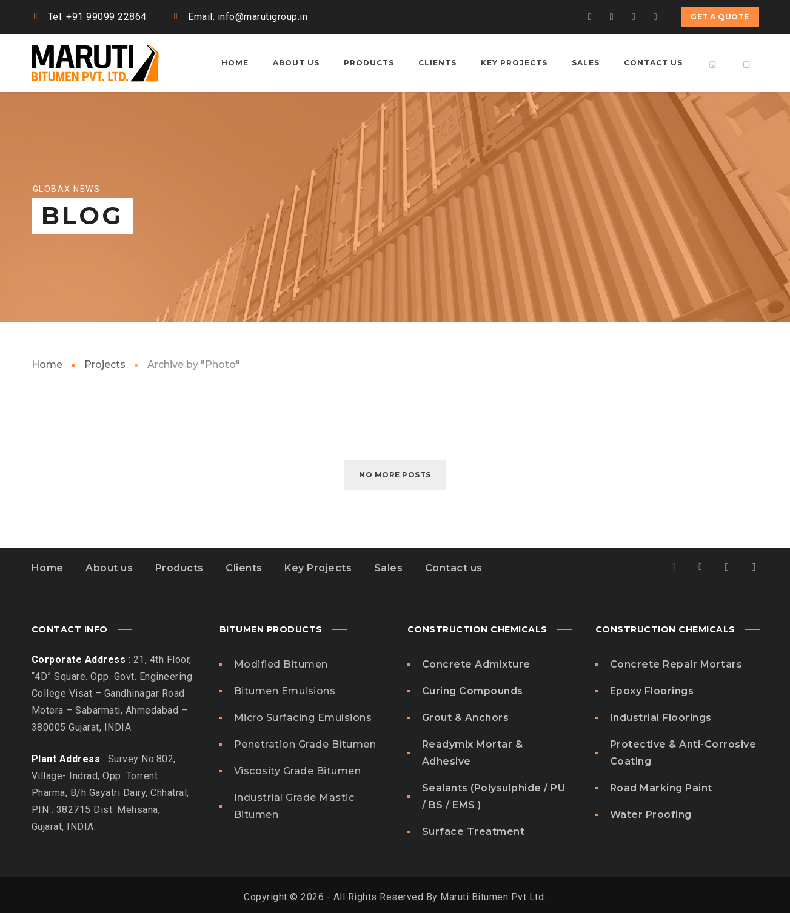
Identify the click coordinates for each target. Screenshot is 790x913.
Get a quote (720, 16)
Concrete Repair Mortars (676, 664)
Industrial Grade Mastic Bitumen (294, 806)
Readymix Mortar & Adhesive (472, 753)
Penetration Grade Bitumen (305, 744)
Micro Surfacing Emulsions (303, 717)
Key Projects (318, 568)
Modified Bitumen (281, 664)
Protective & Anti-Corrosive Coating (683, 753)
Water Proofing (651, 814)
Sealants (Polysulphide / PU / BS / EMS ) (494, 796)
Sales (388, 568)
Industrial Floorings (661, 717)
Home (47, 364)
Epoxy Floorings (652, 691)
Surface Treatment (473, 831)
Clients (244, 568)
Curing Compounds (472, 691)
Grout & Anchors (465, 717)
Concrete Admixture (476, 664)
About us (109, 568)
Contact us (454, 568)
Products (179, 568)
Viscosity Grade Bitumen (297, 771)
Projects (105, 364)
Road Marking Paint (661, 788)
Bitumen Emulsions (285, 691)
